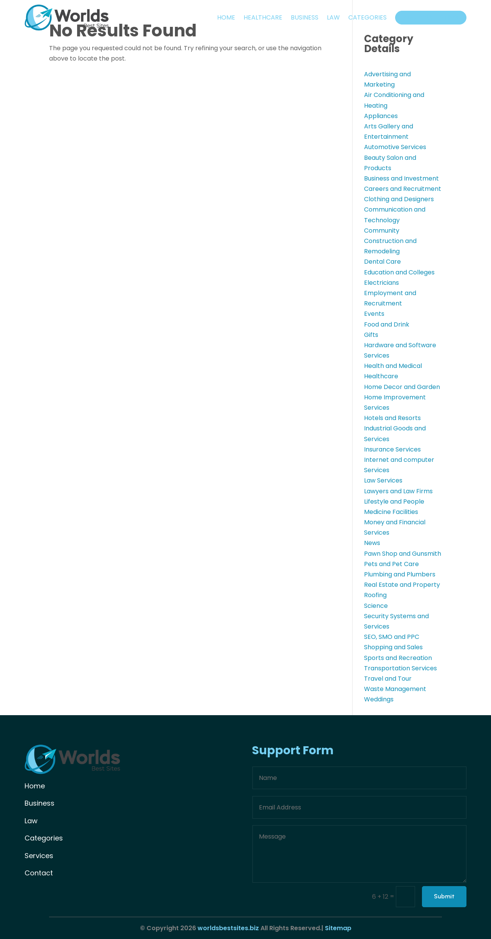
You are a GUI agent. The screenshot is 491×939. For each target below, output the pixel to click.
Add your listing (430, 17)
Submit (444, 896)
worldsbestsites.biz (228, 928)
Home (226, 17)
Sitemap (337, 928)
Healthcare (263, 17)
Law (333, 17)
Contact (39, 873)
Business (304, 17)
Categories (367, 17)
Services (39, 855)
